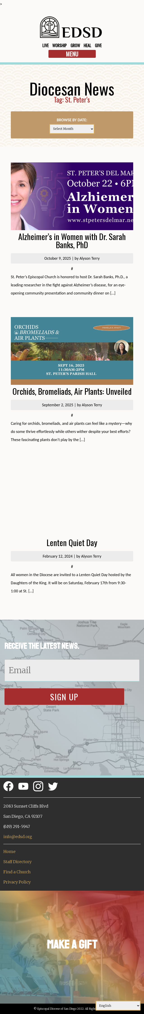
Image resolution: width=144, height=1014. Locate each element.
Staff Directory (17, 861)
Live (45, 45)
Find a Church (17, 871)
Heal (87, 45)
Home (9, 851)
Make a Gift (72, 944)
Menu (72, 54)
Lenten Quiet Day (72, 542)
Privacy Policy (17, 882)
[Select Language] (118, 1006)
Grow (75, 45)
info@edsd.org (17, 836)
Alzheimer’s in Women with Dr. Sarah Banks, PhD (72, 240)
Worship (59, 45)
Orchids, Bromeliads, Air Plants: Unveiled (72, 391)
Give (98, 45)
